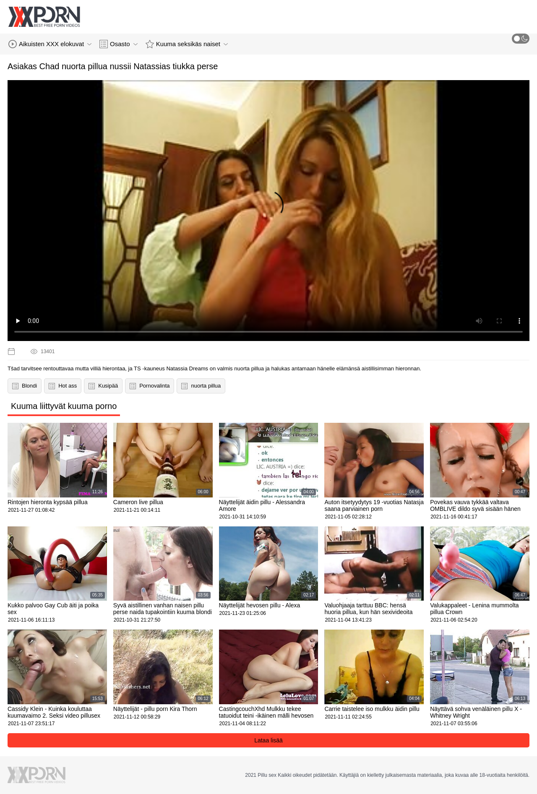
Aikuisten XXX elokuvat (49, 44)
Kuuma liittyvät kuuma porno (64, 406)
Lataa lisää (268, 740)
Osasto (118, 44)
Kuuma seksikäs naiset (187, 44)
